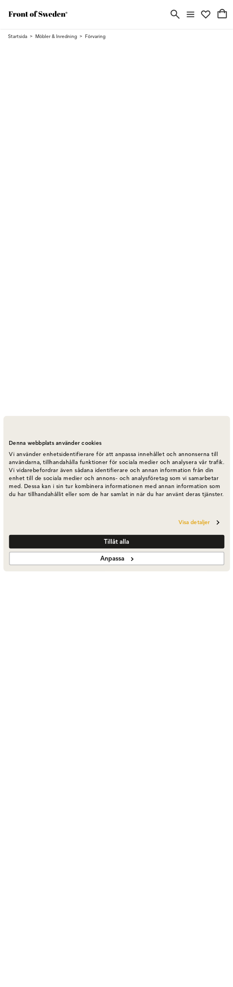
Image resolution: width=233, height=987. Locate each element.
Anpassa (116, 558)
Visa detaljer (194, 522)
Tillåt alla (116, 541)
